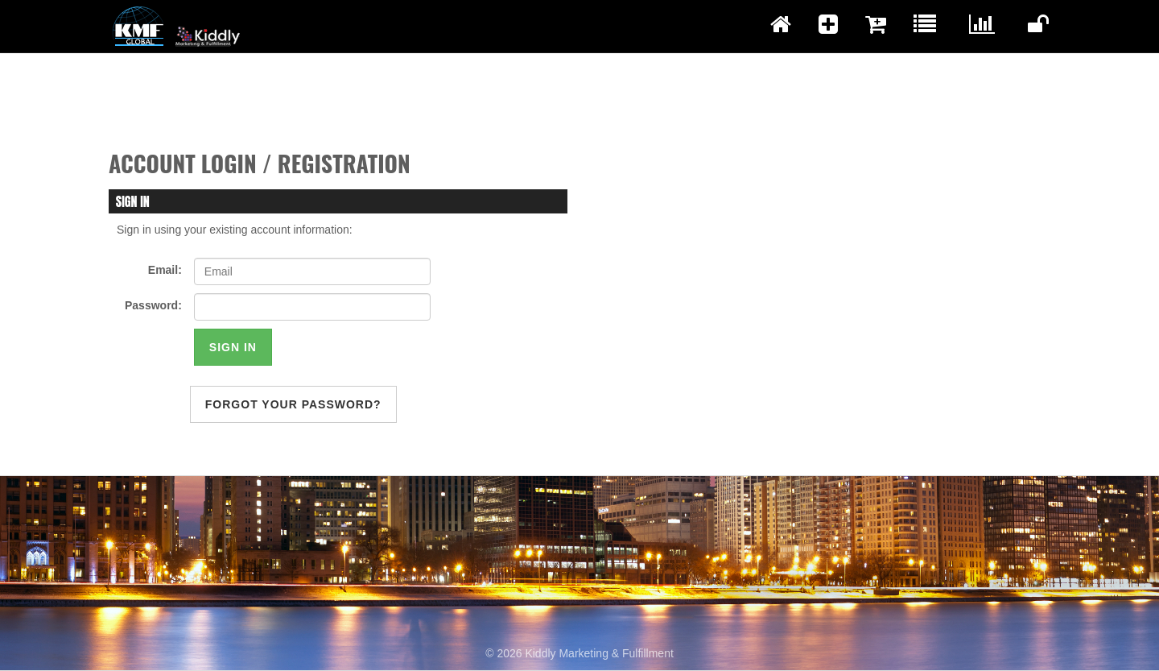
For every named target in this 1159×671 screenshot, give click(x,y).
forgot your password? (293, 404)
